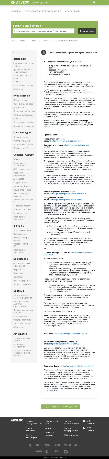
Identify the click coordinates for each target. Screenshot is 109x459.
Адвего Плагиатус (21, 159)
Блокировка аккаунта (23, 126)
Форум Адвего (20, 182)
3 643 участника (90, 429)
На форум (18, 273)
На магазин (18, 277)
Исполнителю (21, 95)
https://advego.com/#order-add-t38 (64, 344)
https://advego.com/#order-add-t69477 (77, 366)
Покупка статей (20, 148)
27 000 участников (91, 422)
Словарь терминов (22, 320)
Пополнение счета (22, 230)
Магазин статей (50, 428)
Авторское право (21, 323)
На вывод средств (22, 280)
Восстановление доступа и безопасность (21, 304)
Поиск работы (20, 100)
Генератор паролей (22, 206)
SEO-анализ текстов (22, 169)
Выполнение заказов (23, 104)
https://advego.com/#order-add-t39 (68, 200)
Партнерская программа (19, 218)
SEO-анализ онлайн (71, 435)
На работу (18, 269)
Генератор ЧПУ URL (22, 209)
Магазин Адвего (23, 132)
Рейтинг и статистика (23, 115)
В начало (17, 53)
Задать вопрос (87, 31)
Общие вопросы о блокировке (21, 264)
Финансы (17, 82)
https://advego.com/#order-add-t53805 (70, 194)
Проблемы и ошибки (23, 85)
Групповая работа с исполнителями (22, 70)
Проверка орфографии (19, 174)
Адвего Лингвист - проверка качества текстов (22, 353)
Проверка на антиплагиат (19, 164)
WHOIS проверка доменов (21, 194)
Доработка (18, 107)
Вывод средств (20, 234)
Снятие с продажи (21, 141)
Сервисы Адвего (23, 154)
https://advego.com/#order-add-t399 (67, 141)
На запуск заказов (22, 284)
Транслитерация (20, 213)
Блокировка (20, 258)
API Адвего (18, 89)
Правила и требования (24, 111)
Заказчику (46, 40)
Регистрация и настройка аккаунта (22, 296)
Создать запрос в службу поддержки (60, 406)
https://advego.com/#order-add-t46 (72, 334)
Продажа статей (20, 137)
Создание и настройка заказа (66, 40)
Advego (32, 2)
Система (18, 290)
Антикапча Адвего (22, 186)
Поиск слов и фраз (22, 190)
